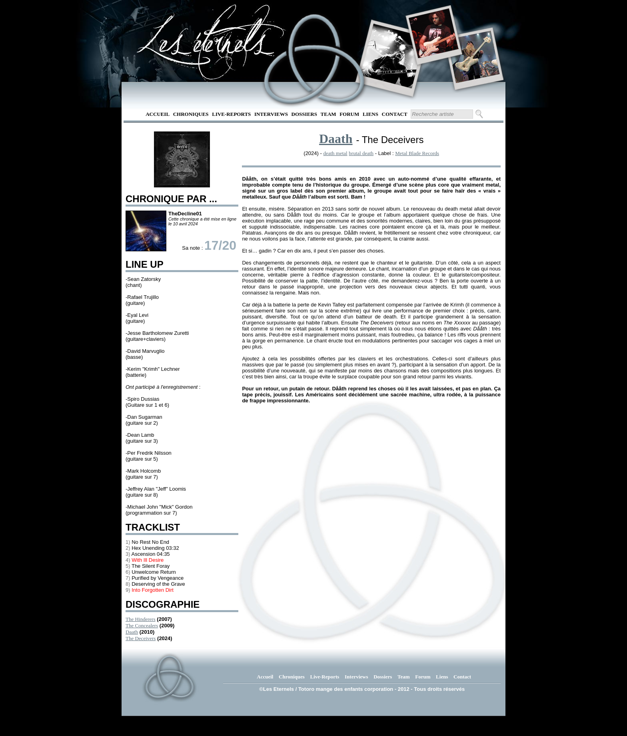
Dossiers (304, 114)
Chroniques (191, 114)
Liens (370, 114)
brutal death (361, 153)
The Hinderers (141, 619)
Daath (132, 632)
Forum (349, 114)
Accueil (158, 114)
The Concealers (142, 626)
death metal (335, 153)
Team (328, 114)
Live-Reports (231, 114)
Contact (394, 114)
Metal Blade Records (417, 153)
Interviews (271, 114)
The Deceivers (141, 638)
